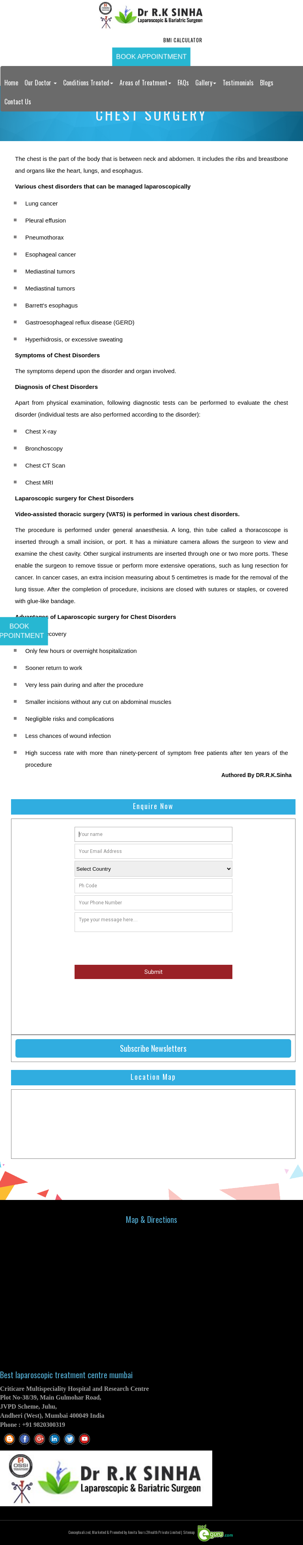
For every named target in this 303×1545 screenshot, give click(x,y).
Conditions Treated (88, 82)
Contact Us (17, 101)
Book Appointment (151, 56)
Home (11, 82)
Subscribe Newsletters (153, 1048)
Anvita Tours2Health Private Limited (154, 1532)
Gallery (205, 82)
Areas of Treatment (145, 82)
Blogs (266, 82)
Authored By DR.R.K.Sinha (256, 775)
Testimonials (238, 82)
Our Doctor (40, 82)
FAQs (183, 82)
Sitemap (189, 1532)
